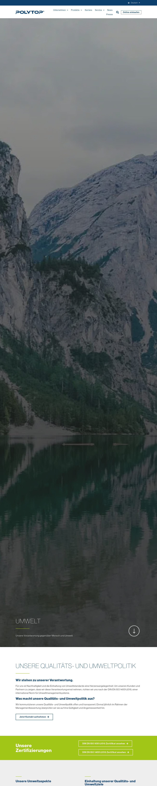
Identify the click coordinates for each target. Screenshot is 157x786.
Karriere (88, 10)
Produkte (76, 10)
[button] (117, 12)
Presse (109, 14)
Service (100, 10)
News (110, 10)
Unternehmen (60, 10)
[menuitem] (135, 3)
